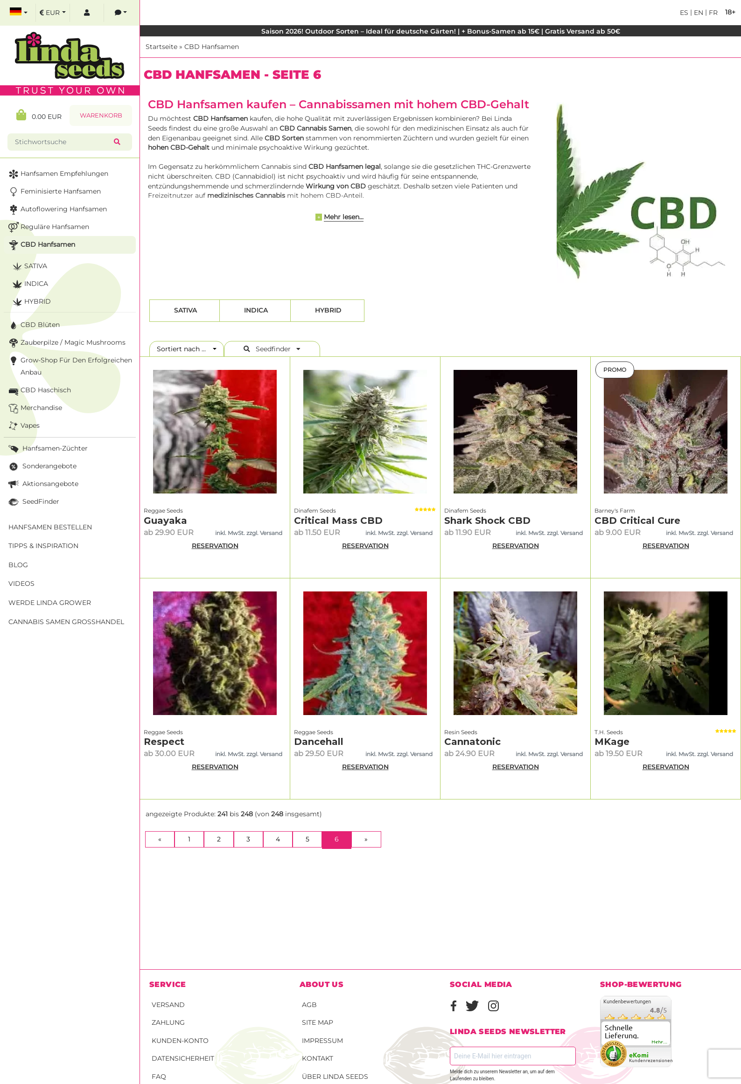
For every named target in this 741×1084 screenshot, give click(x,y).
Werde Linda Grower (49, 602)
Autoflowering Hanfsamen (57, 209)
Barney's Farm (614, 510)
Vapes (23, 426)
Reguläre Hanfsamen (48, 227)
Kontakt (317, 1058)
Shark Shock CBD (487, 520)
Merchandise (34, 408)
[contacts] (121, 13)
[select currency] (53, 13)
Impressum (322, 1040)
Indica (255, 310)
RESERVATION (215, 546)
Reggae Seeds (163, 510)
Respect (164, 741)
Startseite (161, 46)
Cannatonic (472, 741)
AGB (309, 1005)
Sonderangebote (42, 466)
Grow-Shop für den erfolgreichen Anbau (69, 365)
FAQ (159, 1076)
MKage (611, 741)
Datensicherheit (183, 1058)
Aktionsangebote (42, 484)
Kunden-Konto (180, 1040)
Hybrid (327, 310)
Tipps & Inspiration (43, 546)
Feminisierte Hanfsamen (54, 192)
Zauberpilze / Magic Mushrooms (66, 343)
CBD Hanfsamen (211, 46)
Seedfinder (272, 349)
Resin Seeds (460, 732)
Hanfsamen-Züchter (47, 449)
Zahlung (168, 1022)
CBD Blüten (33, 325)
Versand (168, 1005)
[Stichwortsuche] (62, 142)
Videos (21, 583)
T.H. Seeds (608, 732)
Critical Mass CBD (338, 520)
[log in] (87, 13)
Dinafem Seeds (315, 510)
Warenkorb (101, 115)
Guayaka (165, 520)
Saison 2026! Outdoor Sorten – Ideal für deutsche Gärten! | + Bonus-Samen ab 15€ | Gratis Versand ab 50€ (440, 31)
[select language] (18, 13)
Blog (18, 565)
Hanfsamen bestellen (50, 527)
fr (712, 12)
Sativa (184, 310)
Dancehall (318, 741)
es (684, 12)
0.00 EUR (39, 115)
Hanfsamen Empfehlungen (57, 174)
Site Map (317, 1022)
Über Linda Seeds (335, 1076)
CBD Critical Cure (637, 520)
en (697, 12)
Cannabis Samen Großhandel (66, 622)
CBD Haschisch (39, 390)
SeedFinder (33, 502)
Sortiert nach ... (184, 349)
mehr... (660, 1042)
